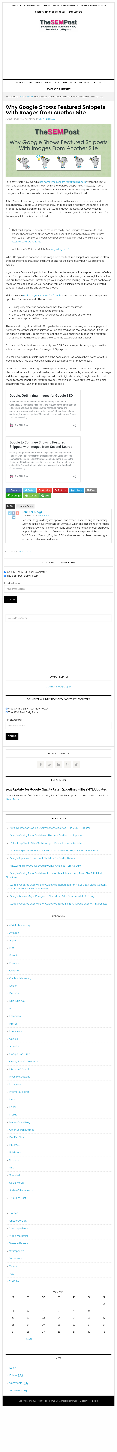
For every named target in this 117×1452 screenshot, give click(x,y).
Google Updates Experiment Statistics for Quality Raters (42, 858)
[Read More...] (14, 799)
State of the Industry (21, 1190)
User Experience (18, 1228)
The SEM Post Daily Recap (21, 575)
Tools (12, 1205)
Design (13, 985)
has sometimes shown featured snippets (62, 181)
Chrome (14, 970)
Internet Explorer (19, 1091)
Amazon (14, 932)
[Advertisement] (58, 55)
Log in (12, 1367)
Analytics (14, 1046)
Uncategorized (18, 1220)
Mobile (13, 1114)
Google (22, 551)
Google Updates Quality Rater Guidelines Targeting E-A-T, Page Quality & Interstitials (58, 903)
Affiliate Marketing (19, 925)
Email (12, 1008)
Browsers (15, 963)
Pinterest (14, 1144)
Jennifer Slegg (32, 512)
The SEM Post (59, 25)
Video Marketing (18, 1235)
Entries (16, 1375)
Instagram (15, 1084)
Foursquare (15, 1031)
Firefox (13, 1023)
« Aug (28, 1338)
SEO (29, 551)
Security (14, 1160)
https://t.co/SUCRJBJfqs (26, 241)
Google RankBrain (19, 1053)
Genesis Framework (68, 1401)
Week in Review (18, 1243)
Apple (12, 940)
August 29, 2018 (60, 249)
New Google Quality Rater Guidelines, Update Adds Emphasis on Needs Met (54, 850)
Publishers (15, 1152)
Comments (18, 1382)
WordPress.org (18, 1390)
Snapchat (14, 1175)
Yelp (11, 1273)
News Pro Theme (46, 1401)
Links (12, 1099)
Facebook (15, 1016)
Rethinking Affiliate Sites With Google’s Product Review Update (46, 843)
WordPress (85, 1401)
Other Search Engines (21, 1129)
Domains (14, 993)
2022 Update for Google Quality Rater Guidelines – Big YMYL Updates (56, 789)
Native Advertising (19, 1122)
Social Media (16, 1182)
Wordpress (15, 1258)
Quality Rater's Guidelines (23, 1061)
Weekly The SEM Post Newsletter (25, 571)
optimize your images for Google (42, 295)
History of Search (19, 1069)
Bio (11, 506)
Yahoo (13, 1266)
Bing (11, 947)
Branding (14, 955)
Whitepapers (16, 1250)
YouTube (14, 1281)
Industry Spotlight (19, 1076)
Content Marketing (20, 978)
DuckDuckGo (17, 1000)
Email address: (12, 583)
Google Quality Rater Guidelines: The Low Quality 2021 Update (46, 835)
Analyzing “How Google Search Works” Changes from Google (45, 865)
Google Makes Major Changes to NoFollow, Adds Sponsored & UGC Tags (52, 896)
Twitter (13, 1213)
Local (12, 1106)
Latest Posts (26, 506)
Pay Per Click (16, 1137)
